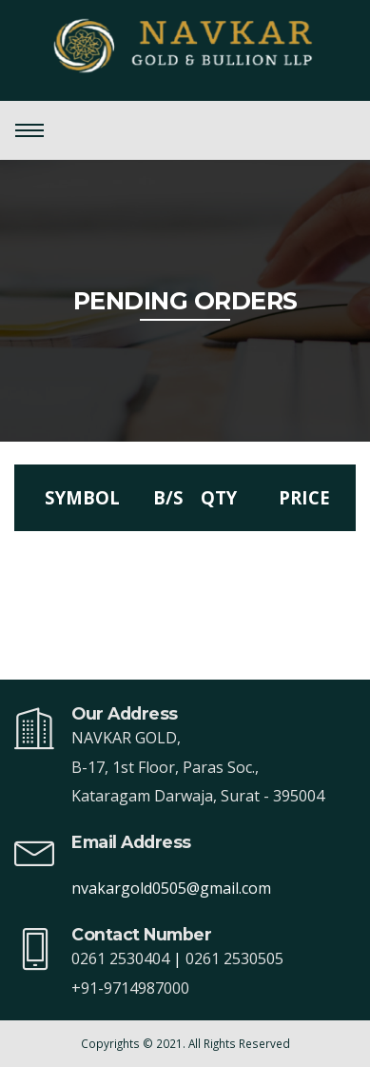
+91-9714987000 (130, 988)
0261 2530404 (120, 958)
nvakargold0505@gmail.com (171, 888)
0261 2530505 (234, 958)
